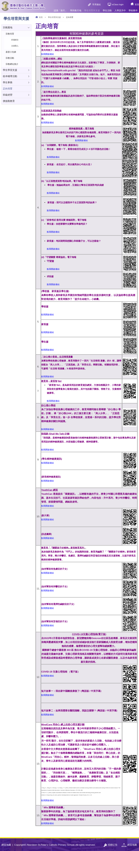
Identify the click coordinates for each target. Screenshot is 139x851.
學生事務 (7, 82)
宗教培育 (10, 34)
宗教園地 (7, 27)
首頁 (137, 4)
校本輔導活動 (10, 76)
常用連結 (96, 4)
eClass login (118, 4)
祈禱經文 (15, 40)
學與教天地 (75, 9)
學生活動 (107, 9)
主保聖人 (15, 46)
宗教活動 (10, 58)
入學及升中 (120, 9)
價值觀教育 (9, 101)
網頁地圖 (6, 845)
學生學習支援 (10, 70)
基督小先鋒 (11, 52)
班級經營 (7, 95)
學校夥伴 (133, 9)
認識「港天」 (60, 9)
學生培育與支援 (92, 9)
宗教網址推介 (12, 64)
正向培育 (7, 88)
